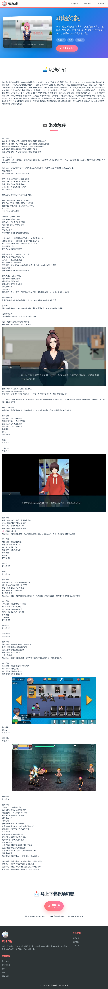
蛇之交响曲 (6, 965)
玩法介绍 (74, 4)
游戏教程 (87, 4)
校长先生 (5, 961)
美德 (3, 973)
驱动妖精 (5, 976)
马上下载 (100, 4)
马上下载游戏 (67, 48)
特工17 (4, 969)
